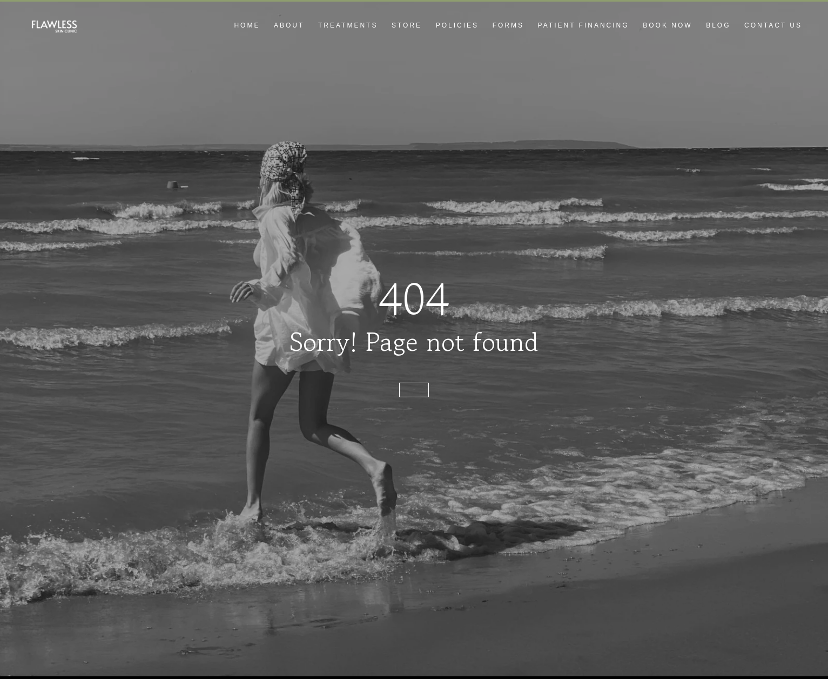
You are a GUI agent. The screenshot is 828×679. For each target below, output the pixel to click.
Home (247, 25)
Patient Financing (583, 25)
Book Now (667, 25)
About (289, 25)
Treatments (348, 25)
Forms (508, 25)
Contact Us (773, 25)
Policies (457, 25)
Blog (718, 25)
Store (407, 25)
